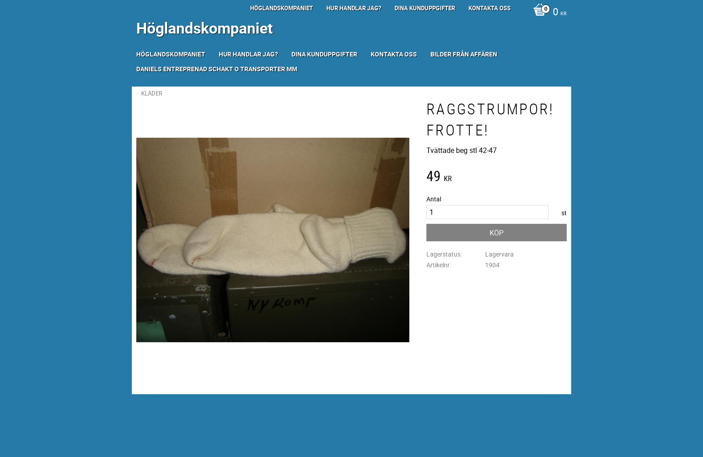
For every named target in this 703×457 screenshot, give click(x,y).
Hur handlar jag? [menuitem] (353, 8)
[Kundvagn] (548, 12)
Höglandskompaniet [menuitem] (281, 8)
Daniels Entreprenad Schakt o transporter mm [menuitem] (216, 69)
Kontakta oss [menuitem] (490, 8)
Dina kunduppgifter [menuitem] (425, 8)
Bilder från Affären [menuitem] (463, 54)
